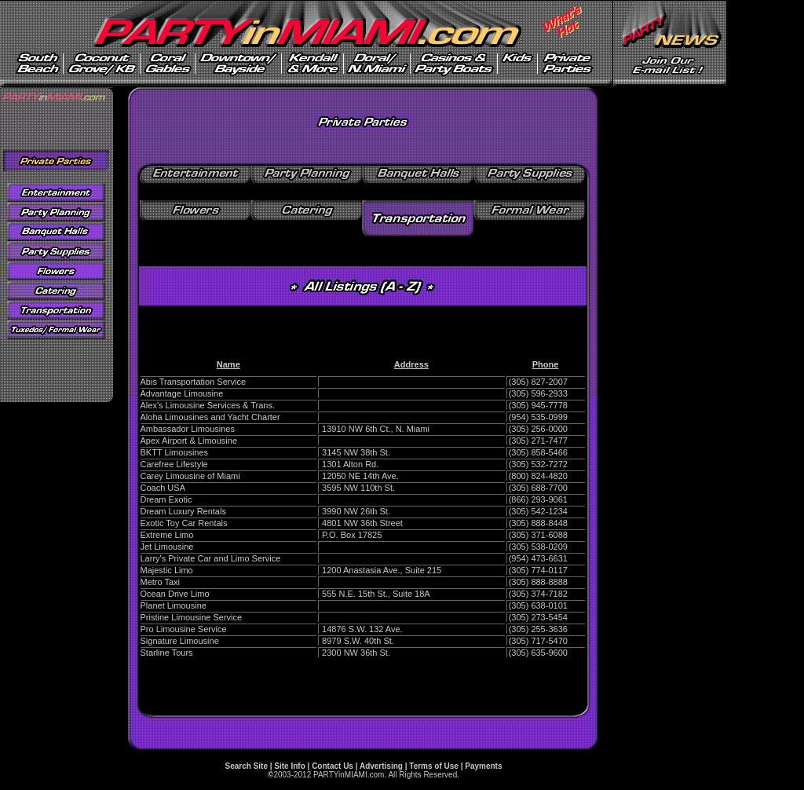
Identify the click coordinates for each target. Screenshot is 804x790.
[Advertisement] (362, 329)
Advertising (381, 766)
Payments (483, 766)
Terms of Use (434, 766)
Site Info (289, 766)
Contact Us (332, 766)
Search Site (246, 766)
